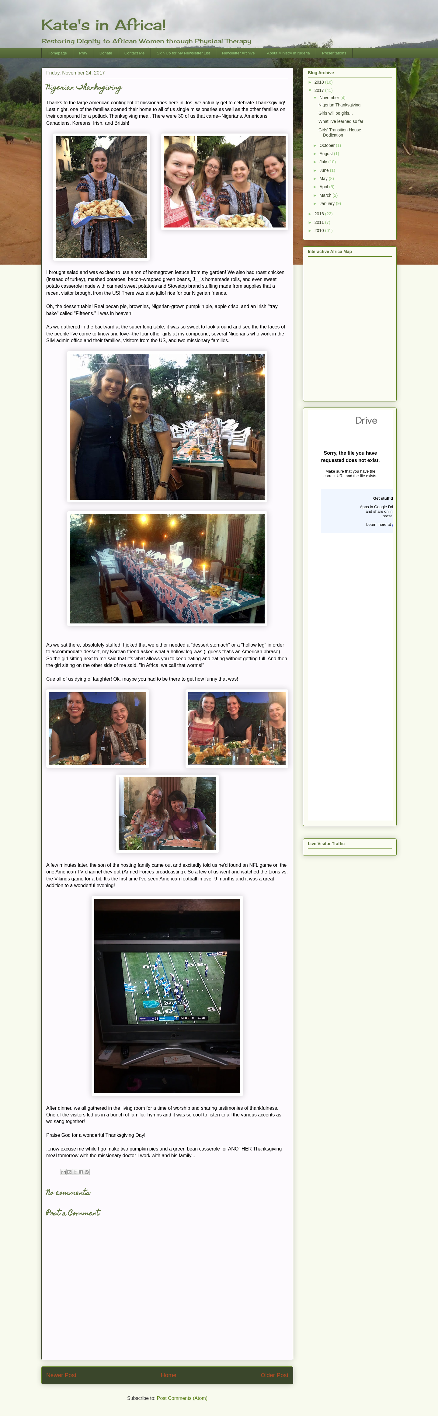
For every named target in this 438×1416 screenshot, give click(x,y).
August (326, 153)
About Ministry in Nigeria (288, 53)
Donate (105, 53)
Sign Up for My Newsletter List (183, 53)
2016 (320, 213)
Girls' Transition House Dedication (339, 132)
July (323, 161)
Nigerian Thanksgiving (339, 104)
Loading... (350, 615)
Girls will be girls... (335, 113)
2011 (320, 222)
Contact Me (134, 53)
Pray (83, 53)
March (325, 195)
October (327, 145)
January (327, 203)
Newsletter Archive (238, 53)
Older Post (274, 1375)
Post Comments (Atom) (182, 1398)
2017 (320, 90)
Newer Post (61, 1375)
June (324, 170)
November (329, 97)
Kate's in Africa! (103, 25)
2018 (320, 82)
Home (168, 1375)
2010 (320, 230)
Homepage (57, 53)
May (323, 178)
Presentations (334, 53)
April (324, 186)
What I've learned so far (340, 121)
